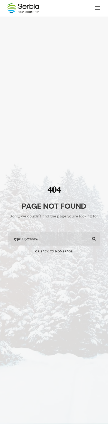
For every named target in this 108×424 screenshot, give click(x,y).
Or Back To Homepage (54, 251)
